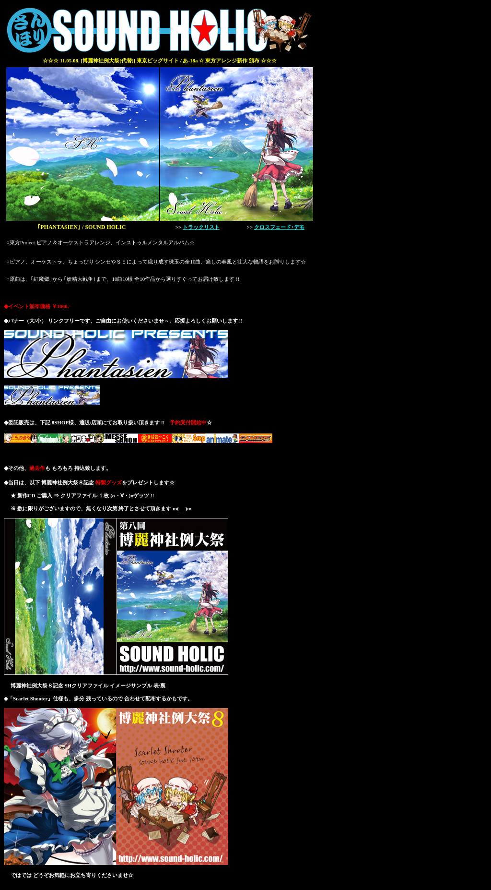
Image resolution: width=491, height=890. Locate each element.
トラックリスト (201, 227)
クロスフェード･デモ (279, 227)
